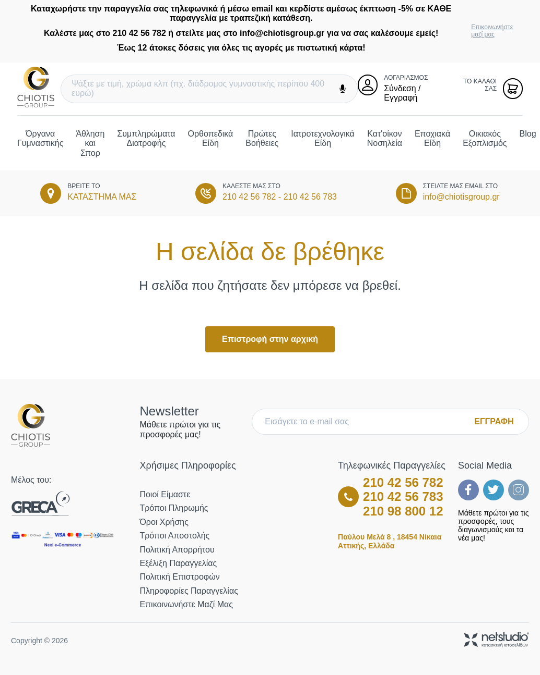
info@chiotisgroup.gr (461, 196)
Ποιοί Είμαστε (164, 494)
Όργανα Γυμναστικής (40, 138)
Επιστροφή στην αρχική (270, 339)
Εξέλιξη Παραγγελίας (178, 563)
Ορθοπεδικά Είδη (210, 138)
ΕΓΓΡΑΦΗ (493, 421)
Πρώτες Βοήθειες (261, 138)
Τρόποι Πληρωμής (173, 508)
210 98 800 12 (403, 511)
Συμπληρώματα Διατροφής (146, 138)
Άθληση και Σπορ (90, 143)
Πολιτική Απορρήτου (176, 549)
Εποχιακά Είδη (432, 138)
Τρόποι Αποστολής (174, 535)
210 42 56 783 (310, 196)
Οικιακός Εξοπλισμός (485, 138)
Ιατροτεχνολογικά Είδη (323, 138)
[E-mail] (365, 421)
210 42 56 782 (249, 196)
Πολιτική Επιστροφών (179, 576)
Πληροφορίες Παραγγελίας (188, 590)
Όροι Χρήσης (164, 522)
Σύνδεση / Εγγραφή (402, 93)
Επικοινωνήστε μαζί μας (492, 31)
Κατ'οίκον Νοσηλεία (384, 138)
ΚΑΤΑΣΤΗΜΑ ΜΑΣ (101, 196)
